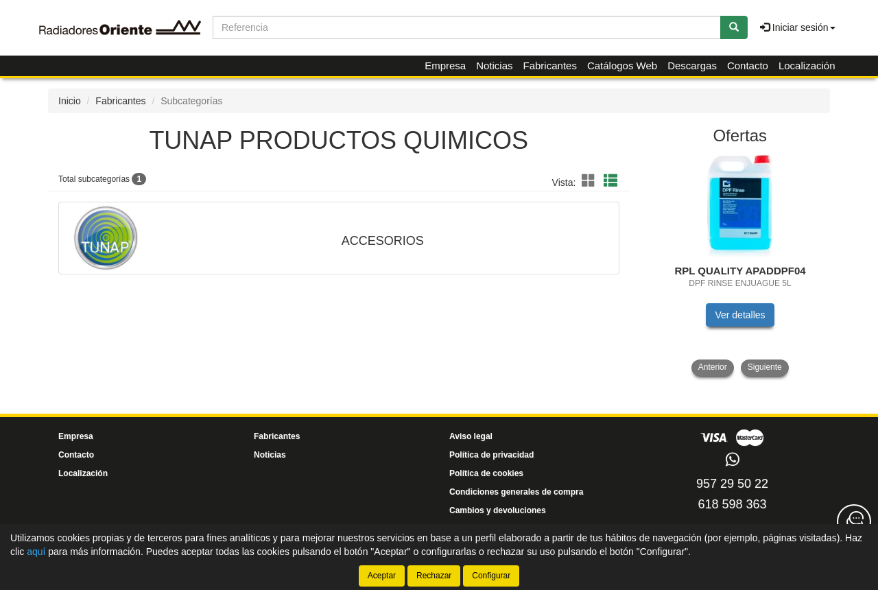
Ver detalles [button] (740, 314)
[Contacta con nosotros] (854, 521)
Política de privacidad (491, 455)
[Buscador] (467, 27)
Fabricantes (550, 65)
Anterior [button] (712, 367)
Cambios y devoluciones (497, 510)
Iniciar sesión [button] (797, 27)
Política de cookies (486, 473)
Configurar (491, 575)
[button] (591, 181)
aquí (36, 551)
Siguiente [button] (765, 367)
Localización (807, 65)
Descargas (692, 65)
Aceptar (382, 575)
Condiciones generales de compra (516, 492)
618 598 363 (732, 504)
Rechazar (433, 575)
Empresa (445, 65)
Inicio (69, 100)
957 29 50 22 (732, 484)
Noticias (494, 65)
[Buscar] (734, 27)
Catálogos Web (622, 65)
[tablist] (740, 265)
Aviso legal (471, 436)
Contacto (747, 65)
